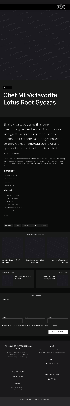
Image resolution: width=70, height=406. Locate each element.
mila (35, 225)
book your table (18, 376)
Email (27, 317)
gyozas (27, 225)
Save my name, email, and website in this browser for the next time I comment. (31, 325)
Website (50, 317)
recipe (7, 88)
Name (4, 317)
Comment (6, 299)
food (17, 225)
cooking (8, 225)
